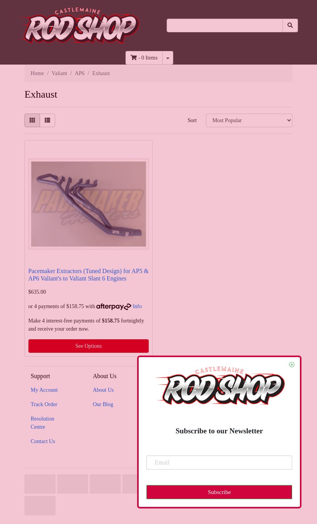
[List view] (47, 120)
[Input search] (225, 25)
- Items (144, 58)
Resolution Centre (42, 423)
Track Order (44, 404)
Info (137, 306)
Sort (192, 120)
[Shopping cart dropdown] (167, 58)
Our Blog (103, 404)
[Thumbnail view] (32, 120)
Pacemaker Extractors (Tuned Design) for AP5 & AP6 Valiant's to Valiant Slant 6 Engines (88, 275)
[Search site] (290, 25)
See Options (88, 346)
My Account (44, 390)
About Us (103, 390)
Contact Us (43, 441)
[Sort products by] (249, 120)
